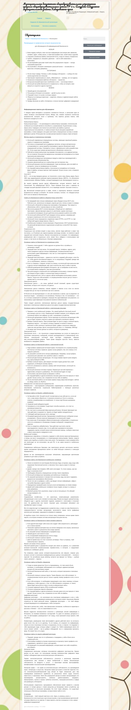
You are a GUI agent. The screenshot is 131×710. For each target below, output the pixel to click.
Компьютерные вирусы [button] (31, 122)
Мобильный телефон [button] (30, 434)
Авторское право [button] (29, 649)
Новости (48, 18)
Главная (39, 18)
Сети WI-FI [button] (27, 174)
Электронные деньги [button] (30, 281)
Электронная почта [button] (30, 331)
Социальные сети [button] (29, 229)
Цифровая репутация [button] (30, 595)
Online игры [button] (27, 495)
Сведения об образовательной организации (43, 22)
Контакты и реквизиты (49, 26)
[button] (67, 17)
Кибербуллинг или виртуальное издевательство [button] (39, 383)
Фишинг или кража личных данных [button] (35, 543)
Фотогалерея (35, 26)
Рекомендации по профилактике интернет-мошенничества (42, 43)
